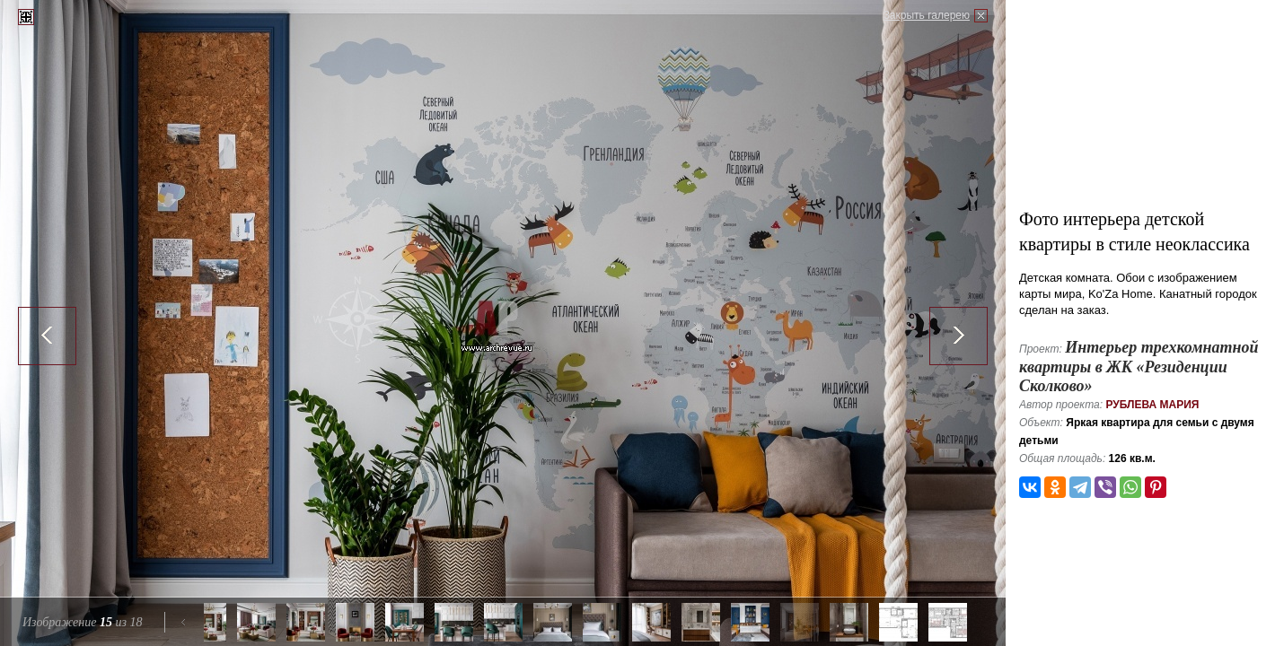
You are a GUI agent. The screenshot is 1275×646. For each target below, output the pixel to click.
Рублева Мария (1152, 404)
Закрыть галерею (927, 15)
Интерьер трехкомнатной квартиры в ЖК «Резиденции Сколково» (1139, 366)
